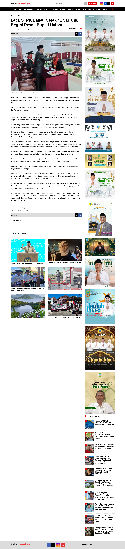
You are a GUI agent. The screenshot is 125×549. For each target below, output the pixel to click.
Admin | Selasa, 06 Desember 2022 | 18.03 (21, 29)
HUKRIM (55, 9)
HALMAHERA (29, 9)
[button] (112, 8)
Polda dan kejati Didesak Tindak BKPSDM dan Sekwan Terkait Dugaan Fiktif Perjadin (104, 506)
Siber (92, 544)
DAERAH (47, 9)
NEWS (20, 9)
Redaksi (85, 544)
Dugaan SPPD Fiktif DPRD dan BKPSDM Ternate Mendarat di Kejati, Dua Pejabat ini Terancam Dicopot (103, 460)
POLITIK (39, 9)
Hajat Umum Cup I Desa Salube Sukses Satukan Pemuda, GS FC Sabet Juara (104, 518)
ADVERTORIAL (80, 9)
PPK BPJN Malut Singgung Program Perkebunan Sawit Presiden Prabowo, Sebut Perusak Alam (105, 495)
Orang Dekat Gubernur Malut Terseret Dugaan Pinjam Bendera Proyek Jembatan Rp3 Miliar (104, 530)
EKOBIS (63, 9)
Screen (92, 3)
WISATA (91, 9)
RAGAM (70, 9)
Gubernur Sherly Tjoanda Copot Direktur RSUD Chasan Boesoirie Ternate (104, 471)
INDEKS (104, 9)
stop (80, 28)
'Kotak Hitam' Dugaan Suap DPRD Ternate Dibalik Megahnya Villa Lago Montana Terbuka (104, 483)
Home (12, 16)
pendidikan (19, 16)
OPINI (98, 9)
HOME (14, 9)
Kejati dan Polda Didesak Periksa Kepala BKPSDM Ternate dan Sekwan (104, 446)
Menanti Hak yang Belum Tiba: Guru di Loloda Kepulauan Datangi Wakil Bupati (104, 435)
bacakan (73, 28)
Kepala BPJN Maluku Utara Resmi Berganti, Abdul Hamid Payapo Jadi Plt (104, 423)
